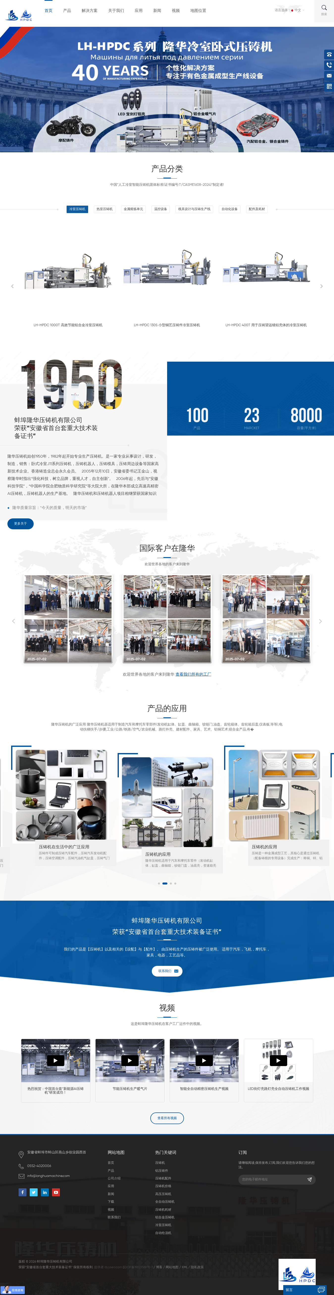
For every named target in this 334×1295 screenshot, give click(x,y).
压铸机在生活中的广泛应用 (64, 847)
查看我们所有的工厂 (193, 675)
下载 (111, 1201)
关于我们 (116, 11)
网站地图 (172, 1267)
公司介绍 (114, 1178)
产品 (67, 11)
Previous (13, 621)
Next (320, 621)
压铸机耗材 (163, 1209)
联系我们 (164, 971)
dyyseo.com (113, 1267)
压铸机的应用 (158, 855)
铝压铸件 (161, 1170)
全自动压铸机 (165, 1201)
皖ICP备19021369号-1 (138, 1267)
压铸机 (160, 1163)
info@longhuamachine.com (48, 1176)
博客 (159, 1267)
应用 (139, 11)
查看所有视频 (167, 1118)
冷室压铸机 (163, 1225)
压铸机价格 (163, 1186)
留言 (289, 1290)
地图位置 (198, 11)
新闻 (157, 11)
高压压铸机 (163, 1194)
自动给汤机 (163, 1233)
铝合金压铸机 (165, 1217)
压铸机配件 (163, 1178)
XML (185, 1267)
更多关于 (20, 523)
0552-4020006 (39, 1166)
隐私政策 (197, 1267)
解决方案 (90, 11)
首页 (48, 11)
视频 (176, 11)
